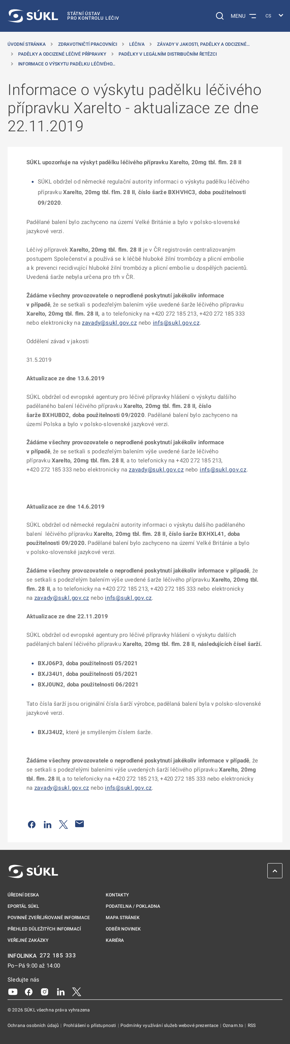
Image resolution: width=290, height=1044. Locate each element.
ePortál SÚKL (23, 906)
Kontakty (117, 895)
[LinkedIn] (61, 991)
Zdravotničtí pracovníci (87, 44)
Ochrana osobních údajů (34, 1025)
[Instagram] (44, 991)
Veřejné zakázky (28, 940)
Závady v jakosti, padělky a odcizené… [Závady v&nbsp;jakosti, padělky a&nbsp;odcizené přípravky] (203, 44)
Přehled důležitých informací (44, 929)
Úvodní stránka (27, 44)
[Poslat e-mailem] (79, 823)
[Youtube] (13, 991)
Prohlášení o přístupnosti (90, 1025)
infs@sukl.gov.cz (176, 322)
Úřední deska (23, 895)
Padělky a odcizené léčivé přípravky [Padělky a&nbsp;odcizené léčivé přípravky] (62, 54)
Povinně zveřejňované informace (49, 917)
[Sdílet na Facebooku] (31, 823)
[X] (76, 991)
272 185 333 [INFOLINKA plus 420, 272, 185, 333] (58, 955)
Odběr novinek (123, 929)
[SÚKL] (63, 16)
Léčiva (137, 44)
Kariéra (115, 940)
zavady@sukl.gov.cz (109, 322)
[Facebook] (28, 991)
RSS (252, 1025)
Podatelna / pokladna (133, 906)
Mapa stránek (123, 917)
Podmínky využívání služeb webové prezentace (170, 1025)
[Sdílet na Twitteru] (63, 823)
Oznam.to (233, 1025)
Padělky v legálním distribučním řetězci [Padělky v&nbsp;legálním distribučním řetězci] (168, 54)
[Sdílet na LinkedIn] (47, 823)
